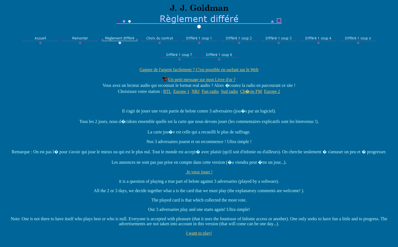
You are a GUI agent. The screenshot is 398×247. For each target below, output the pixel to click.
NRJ (195, 91)
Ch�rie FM (251, 91)
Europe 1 (181, 91)
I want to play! (199, 233)
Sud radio (229, 91)
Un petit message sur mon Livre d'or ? (201, 79)
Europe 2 (272, 91)
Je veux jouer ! (199, 172)
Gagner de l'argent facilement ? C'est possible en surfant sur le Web (199, 69)
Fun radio (210, 91)
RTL (167, 91)
